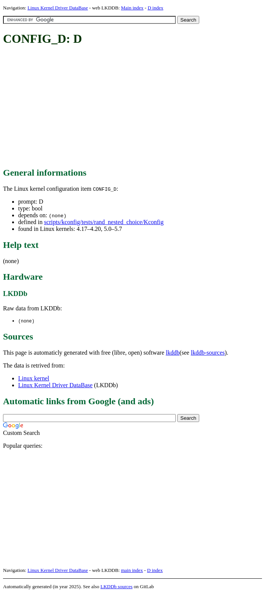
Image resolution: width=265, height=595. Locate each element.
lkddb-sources (208, 353)
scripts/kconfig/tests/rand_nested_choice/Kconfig (103, 222)
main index (132, 570)
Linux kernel (33, 378)
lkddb (173, 353)
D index (155, 8)
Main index (132, 8)
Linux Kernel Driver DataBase (58, 8)
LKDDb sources (117, 587)
